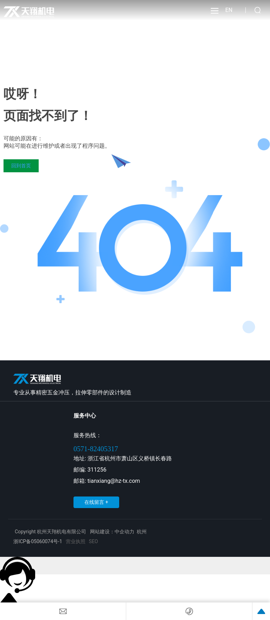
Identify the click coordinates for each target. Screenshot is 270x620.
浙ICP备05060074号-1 (37, 541)
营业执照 (75, 541)
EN (229, 10)
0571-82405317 (95, 449)
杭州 (142, 531)
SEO (93, 541)
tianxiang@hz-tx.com (114, 481)
